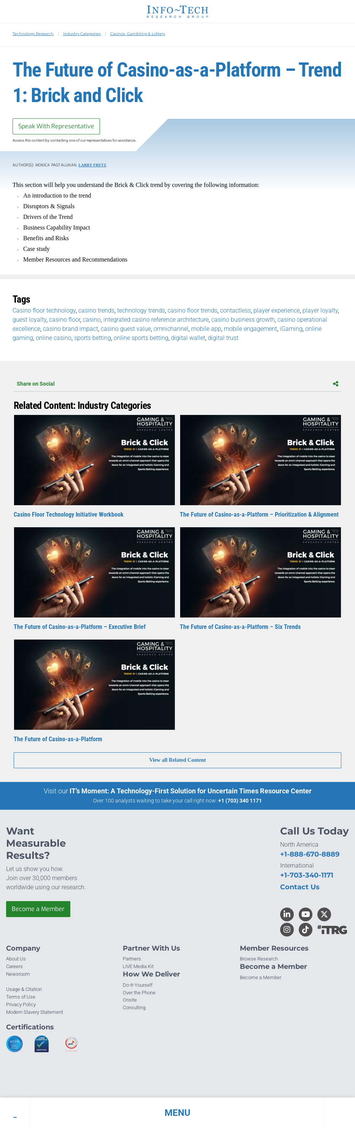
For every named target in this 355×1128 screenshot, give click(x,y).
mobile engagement (250, 328)
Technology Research (33, 33)
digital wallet (188, 337)
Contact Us (300, 887)
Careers (14, 966)
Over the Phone (139, 993)
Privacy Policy (21, 1004)
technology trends (141, 310)
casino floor (64, 319)
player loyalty (320, 310)
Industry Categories (82, 33)
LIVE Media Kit (138, 966)
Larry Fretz (92, 165)
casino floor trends (192, 310)
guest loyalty (29, 319)
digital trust (223, 337)
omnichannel (171, 328)
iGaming (291, 328)
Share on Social (177, 383)
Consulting (134, 1007)
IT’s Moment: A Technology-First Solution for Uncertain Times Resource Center (191, 791)
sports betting (92, 337)
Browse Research (259, 959)
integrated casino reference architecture (156, 319)
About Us (16, 959)
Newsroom (18, 974)
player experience (277, 310)
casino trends (96, 310)
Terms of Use (20, 997)
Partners (132, 959)
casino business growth (243, 319)
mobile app (206, 328)
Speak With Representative (56, 126)
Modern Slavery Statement (34, 1012)
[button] (177, 1113)
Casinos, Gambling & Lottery (137, 33)
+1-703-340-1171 (306, 875)
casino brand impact (70, 328)
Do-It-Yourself (137, 985)
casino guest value (126, 328)
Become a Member (38, 909)
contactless (235, 310)
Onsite (130, 1000)
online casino (53, 337)
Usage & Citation (24, 989)
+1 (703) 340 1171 (240, 801)
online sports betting (141, 337)
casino (92, 319)
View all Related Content (177, 760)
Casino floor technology (44, 310)
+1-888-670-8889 (309, 854)
